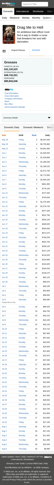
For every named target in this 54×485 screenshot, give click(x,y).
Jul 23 (4, 387)
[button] (50, 3)
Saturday (22, 144)
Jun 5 (4, 171)
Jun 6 (4, 175)
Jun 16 (5, 220)
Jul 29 (4, 413)
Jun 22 (5, 246)
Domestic (8, 11)
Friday (21, 140)
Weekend (14, 18)
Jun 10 (5, 193)
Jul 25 (4, 395)
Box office (9, 104)
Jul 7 (4, 315)
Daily (4, 18)
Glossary (10, 463)
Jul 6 (4, 311)
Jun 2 (4, 157)
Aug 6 (4, 449)
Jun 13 (5, 206)
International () (13, 72)
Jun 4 (4, 166)
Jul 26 (4, 400)
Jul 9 (4, 324)
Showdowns (29, 459)
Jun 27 (5, 268)
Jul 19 (4, 369)
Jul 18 (4, 364)
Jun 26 (5, 264)
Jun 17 (5, 224)
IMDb (38, 467)
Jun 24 (5, 255)
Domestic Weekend (33, 127)
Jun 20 (5, 237)
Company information (13, 99)
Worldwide (38, 11)
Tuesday (22, 157)
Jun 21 (5, 242)
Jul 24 (4, 391)
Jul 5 (4, 307)
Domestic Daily (11, 127)
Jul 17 (4, 360)
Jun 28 (5, 273)
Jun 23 (5, 251)
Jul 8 (4, 320)
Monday (22, 153)
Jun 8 (4, 184)
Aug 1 (4, 427)
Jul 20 (4, 373)
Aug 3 (4, 435)
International (22, 11)
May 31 (5, 148)
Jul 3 (4, 295)
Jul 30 (4, 418)
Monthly (36, 18)
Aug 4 (4, 440)
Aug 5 (4, 444)
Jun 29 (5, 277)
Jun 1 (4, 153)
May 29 (5, 140)
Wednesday (24, 162)
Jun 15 (5, 215)
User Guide (20, 463)
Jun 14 (5, 211)
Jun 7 (4, 180)
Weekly (25, 18)
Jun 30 (5, 282)
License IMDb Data (34, 463)
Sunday (22, 148)
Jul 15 (4, 351)
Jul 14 (4, 347)
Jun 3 (4, 162)
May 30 (5, 144)
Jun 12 (5, 202)
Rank (34, 135)
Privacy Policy (15, 480)
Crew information (12, 96)
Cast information (11, 93)
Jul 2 (4, 291)
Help (46, 463)
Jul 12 (4, 338)
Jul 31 (4, 422)
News (7, 101)
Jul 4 (4, 299)
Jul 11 (4, 333)
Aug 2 (4, 431)
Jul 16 (4, 355)
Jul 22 (4, 382)
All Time (40, 457)
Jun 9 (4, 188)
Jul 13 (4, 342)
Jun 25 (5, 260)
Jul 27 (4, 404)
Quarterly (47, 18)
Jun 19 (5, 233)
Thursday (22, 166)
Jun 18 (5, 228)
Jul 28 (4, 409)
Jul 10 (4, 329)
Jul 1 (4, 286)
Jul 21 (4, 378)
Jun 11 (5, 197)
